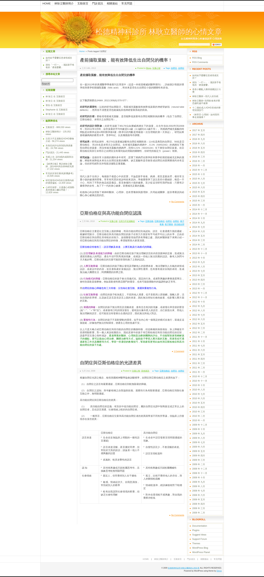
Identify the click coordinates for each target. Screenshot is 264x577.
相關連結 (112, 3)
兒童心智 (156, 68)
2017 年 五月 (198, 130)
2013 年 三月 (198, 284)
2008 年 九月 (198, 482)
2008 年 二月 (198, 512)
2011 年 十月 (198, 341)
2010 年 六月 (198, 398)
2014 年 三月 (198, 240)
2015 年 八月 (198, 178)
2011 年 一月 (198, 372)
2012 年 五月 (198, 323)
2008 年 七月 (198, 490)
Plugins (195, 530)
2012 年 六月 (198, 319)
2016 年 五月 (198, 148)
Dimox (219, 571)
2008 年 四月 (198, 504)
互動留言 (82, 3)
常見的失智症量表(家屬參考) (60, 173)
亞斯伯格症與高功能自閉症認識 (111, 213)
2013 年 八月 (198, 266)
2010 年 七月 (198, 394)
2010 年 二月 (198, 416)
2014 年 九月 (198, 222)
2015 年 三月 (198, 200)
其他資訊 (145, 371)
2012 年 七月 (198, 315)
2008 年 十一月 (199, 473)
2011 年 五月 (198, 354)
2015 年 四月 (198, 196)
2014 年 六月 (198, 231)
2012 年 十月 (198, 301)
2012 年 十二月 (199, 293)
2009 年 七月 (198, 442)
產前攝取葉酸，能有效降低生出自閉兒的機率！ (126, 59)
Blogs (148, 68)
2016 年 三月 (198, 156)
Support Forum (199, 539)
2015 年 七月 (198, 183)
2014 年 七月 (198, 227)
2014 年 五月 (198, 236)
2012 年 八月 (198, 310)
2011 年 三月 (198, 363)
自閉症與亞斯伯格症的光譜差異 (111, 362)
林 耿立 (49, 96)
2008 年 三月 (198, 508)
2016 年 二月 (198, 161)
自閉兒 (174, 68)
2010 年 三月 (198, 411)
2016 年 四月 (198, 152)
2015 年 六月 (198, 187)
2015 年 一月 (198, 205)
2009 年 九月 (198, 433)
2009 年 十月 (198, 429)
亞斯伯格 (149, 221)
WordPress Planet (201, 552)
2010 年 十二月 (199, 376)
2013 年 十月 (198, 258)
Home (47, 3)
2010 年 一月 (198, 420)
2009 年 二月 (198, 464)
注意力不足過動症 (127, 221)
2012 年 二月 (198, 332)
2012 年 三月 (198, 328)
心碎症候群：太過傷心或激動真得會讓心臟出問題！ (60, 188)
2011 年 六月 (198, 350)
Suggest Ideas (199, 534)
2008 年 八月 (198, 486)
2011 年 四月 (198, 359)
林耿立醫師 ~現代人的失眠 (205, 96)
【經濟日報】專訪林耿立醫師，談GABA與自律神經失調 (60, 165)
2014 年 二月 (198, 244)
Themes (196, 543)
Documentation (199, 526)
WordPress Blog (200, 548)
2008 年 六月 (198, 495)
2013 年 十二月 (199, 249)
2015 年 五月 (198, 192)
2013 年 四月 (198, 280)
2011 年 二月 (198, 367)
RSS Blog (197, 58)
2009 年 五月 (198, 451)
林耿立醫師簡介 (64, 3)
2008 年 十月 (198, 477)
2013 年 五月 (198, 275)
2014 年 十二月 (199, 209)
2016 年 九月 (198, 139)
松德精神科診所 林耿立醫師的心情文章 (159, 32)
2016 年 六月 (198, 143)
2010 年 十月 (198, 385)
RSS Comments (200, 62)
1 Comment (179, 351)
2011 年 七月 (198, 345)
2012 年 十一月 (199, 297)
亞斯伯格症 (160, 221)
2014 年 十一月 (199, 214)
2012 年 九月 (198, 306)
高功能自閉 (179, 224)
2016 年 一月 (198, 165)
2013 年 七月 (198, 271)
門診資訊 (97, 3)
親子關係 (169, 224)
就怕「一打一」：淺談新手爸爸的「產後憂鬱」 (60, 66)
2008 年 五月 (198, 499)
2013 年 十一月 (199, 253)
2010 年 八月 (198, 389)
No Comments (177, 202)
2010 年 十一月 (199, 381)
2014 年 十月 (198, 218)
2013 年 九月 (198, 262)
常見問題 (126, 3)
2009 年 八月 (198, 438)
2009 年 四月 (198, 455)
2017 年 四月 (198, 134)
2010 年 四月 (198, 407)
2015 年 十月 (198, 174)
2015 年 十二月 (199, 170)
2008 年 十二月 (199, 468)
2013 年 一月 (198, 288)
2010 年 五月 (198, 403)
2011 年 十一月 (199, 337)
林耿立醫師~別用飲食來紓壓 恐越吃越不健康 (206, 102)
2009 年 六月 (198, 447)
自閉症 (181, 68)
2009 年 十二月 (199, 425)
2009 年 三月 (198, 460)
